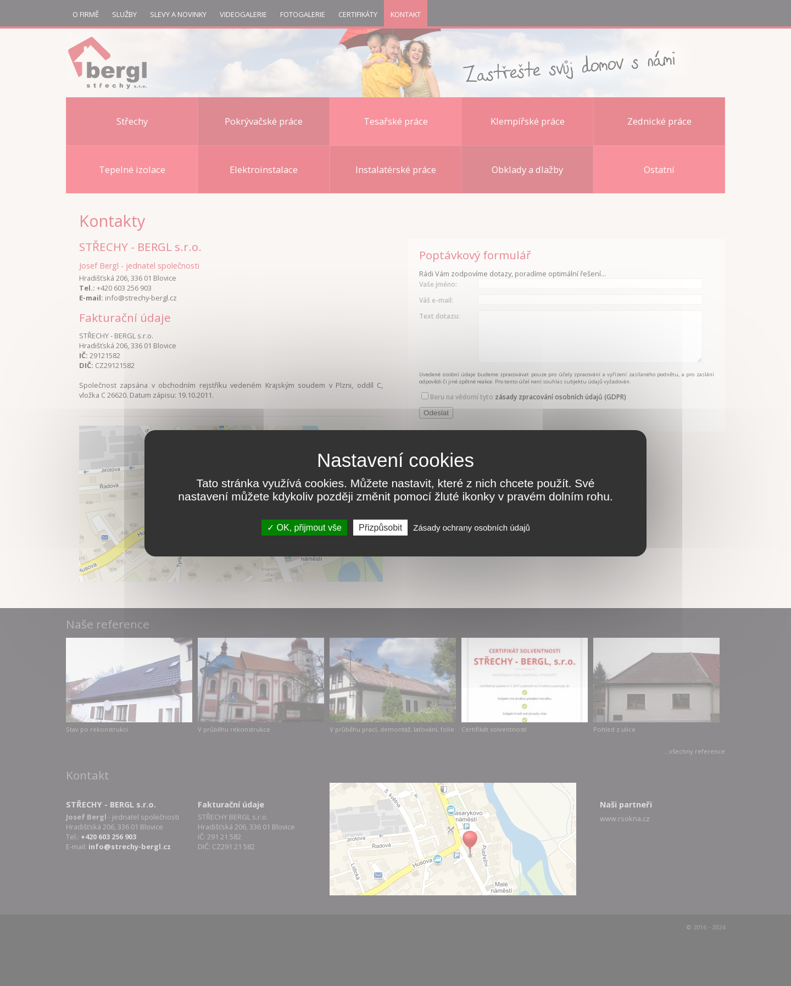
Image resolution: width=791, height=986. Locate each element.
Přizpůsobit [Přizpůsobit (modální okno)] (380, 527)
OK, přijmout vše (304, 527)
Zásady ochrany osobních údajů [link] (471, 527)
